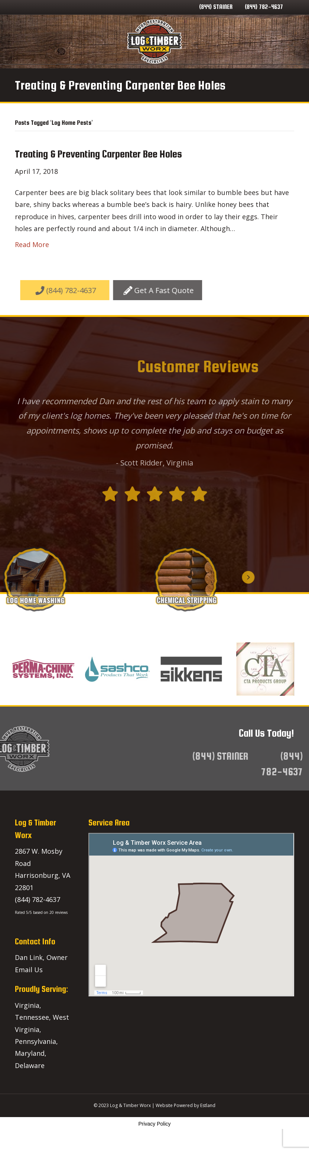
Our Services (94, 73)
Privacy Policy (154, 1143)
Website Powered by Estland (185, 1125)
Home (57, 73)
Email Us (29, 988)
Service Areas (144, 73)
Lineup (250, 73)
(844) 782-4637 (264, 6)
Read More (32, 263)
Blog (182, 73)
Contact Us (214, 73)
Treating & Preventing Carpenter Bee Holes (98, 173)
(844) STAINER (215, 6)
